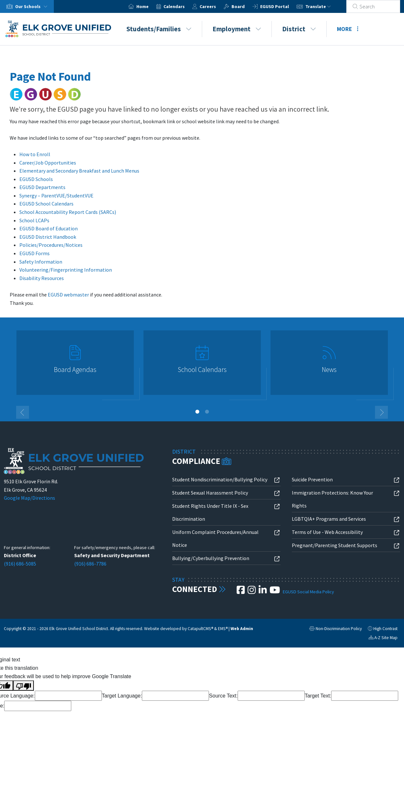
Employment (236, 29)
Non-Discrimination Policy (335, 629)
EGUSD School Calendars (46, 203)
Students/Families (159, 29)
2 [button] (207, 411)
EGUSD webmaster (68, 294)
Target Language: (122, 695)
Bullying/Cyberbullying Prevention (210, 558)
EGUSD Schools (36, 179)
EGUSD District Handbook (47, 237)
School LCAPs (34, 220)
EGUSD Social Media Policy (308, 592)
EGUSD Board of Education (48, 228)
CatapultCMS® (200, 628)
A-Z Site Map (383, 638)
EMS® (223, 628)
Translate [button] (326, 6)
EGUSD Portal (282, 6)
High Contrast (385, 628)
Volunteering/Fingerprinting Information (65, 269)
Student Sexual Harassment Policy (210, 492)
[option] (75, 365)
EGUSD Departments (42, 187)
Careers (215, 6)
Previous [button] (22, 412)
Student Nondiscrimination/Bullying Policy (219, 479)
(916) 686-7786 (90, 563)
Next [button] (381, 412)
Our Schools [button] (32, 6)
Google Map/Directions (29, 498)
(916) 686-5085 (20, 563)
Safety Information (40, 261)
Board (245, 6)
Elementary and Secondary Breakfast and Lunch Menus (79, 170)
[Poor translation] (23, 685)
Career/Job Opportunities (47, 162)
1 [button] (197, 411)
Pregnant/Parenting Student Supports (334, 545)
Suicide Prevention (312, 479)
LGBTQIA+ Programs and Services (329, 519)
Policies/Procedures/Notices (51, 245)
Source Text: (223, 695)
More (348, 29)
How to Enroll (34, 154)
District (299, 29)
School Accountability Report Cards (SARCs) (67, 212)
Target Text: (318, 695)
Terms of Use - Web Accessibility (327, 532)
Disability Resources (41, 278)
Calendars (181, 6)
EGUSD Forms (34, 253)
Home (150, 6)
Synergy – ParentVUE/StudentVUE (56, 195)
